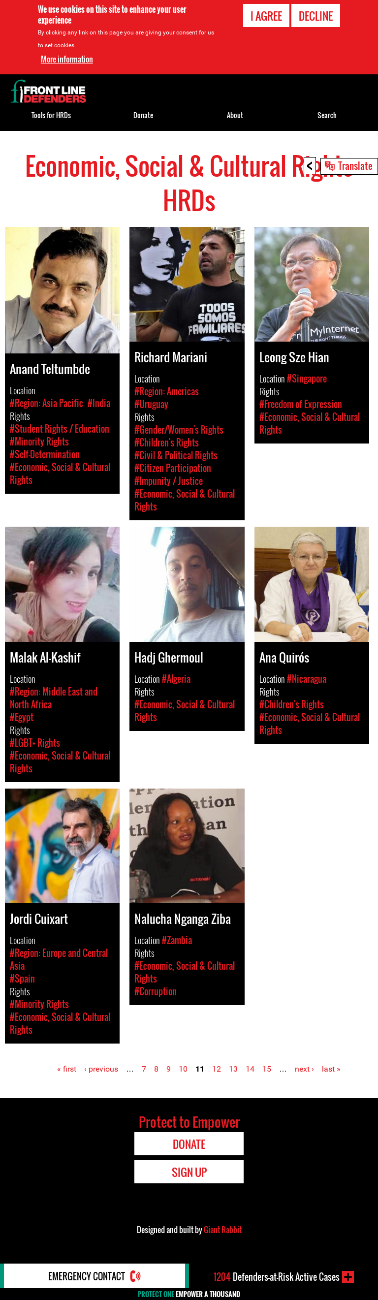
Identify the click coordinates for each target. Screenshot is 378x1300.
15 (266, 1069)
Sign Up (189, 1172)
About (235, 115)
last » (331, 1069)
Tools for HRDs (51, 115)
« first (66, 1069)
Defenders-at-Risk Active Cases (277, 1276)
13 (233, 1069)
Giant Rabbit (223, 1230)
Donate (143, 115)
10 (183, 1069)
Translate (355, 165)
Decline (316, 16)
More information (67, 59)
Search (327, 115)
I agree (266, 16)
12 (216, 1069)
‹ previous (101, 1069)
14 (250, 1069)
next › (304, 1069)
